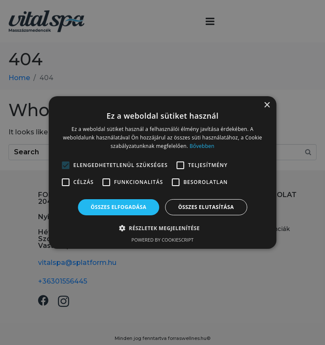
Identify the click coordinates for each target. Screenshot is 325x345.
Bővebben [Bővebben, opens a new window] (202, 146)
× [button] (267, 105)
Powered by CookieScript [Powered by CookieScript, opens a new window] (163, 239)
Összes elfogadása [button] (118, 207)
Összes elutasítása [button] (206, 207)
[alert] (162, 172)
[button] (162, 228)
